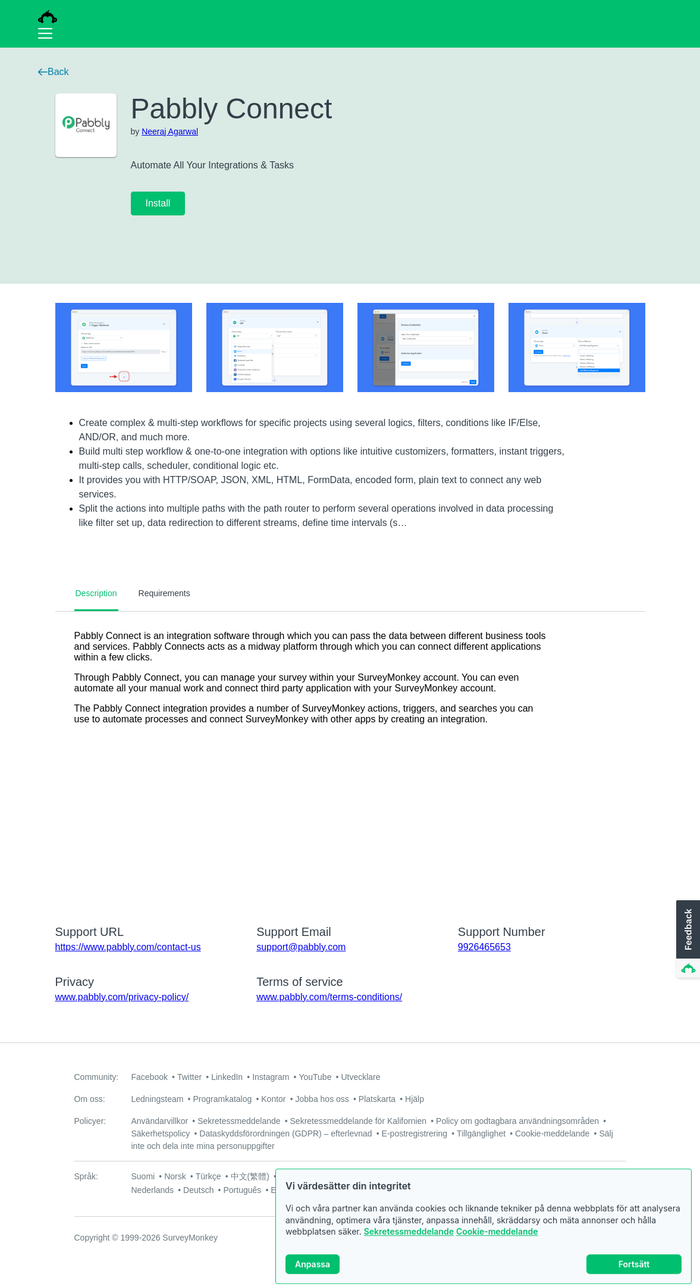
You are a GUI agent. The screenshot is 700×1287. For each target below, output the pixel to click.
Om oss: (89, 1099)
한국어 (291, 1176)
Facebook (149, 1077)
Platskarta (377, 1099)
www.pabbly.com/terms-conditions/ (329, 997)
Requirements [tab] (164, 593)
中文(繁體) (250, 1176)
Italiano (435, 1176)
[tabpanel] (350, 760)
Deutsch (198, 1190)
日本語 (325, 1176)
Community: (96, 1077)
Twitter (189, 1077)
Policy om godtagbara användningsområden (517, 1121)
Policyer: (90, 1121)
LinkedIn (227, 1077)
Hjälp (414, 1099)
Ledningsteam (157, 1099)
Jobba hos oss (322, 1099)
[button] (687, 939)
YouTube (315, 1077)
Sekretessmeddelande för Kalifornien (358, 1121)
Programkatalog (222, 1099)
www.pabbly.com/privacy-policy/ (122, 997)
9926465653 (484, 947)
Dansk (401, 1176)
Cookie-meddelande (497, 1242)
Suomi (143, 1176)
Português (242, 1190)
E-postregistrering (415, 1133)
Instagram (270, 1077)
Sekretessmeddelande (409, 1242)
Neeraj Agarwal (170, 131)
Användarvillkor (160, 1121)
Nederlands (152, 1190)
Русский (474, 1176)
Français (515, 1176)
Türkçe (208, 1176)
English (554, 1176)
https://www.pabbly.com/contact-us (128, 947)
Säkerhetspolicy (160, 1133)
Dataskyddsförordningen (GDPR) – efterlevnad (285, 1133)
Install (158, 203)
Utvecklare (360, 1077)
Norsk (175, 1176)
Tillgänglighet (481, 1133)
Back (53, 72)
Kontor (273, 1099)
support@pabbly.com (301, 947)
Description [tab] (96, 593)
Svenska (364, 1176)
